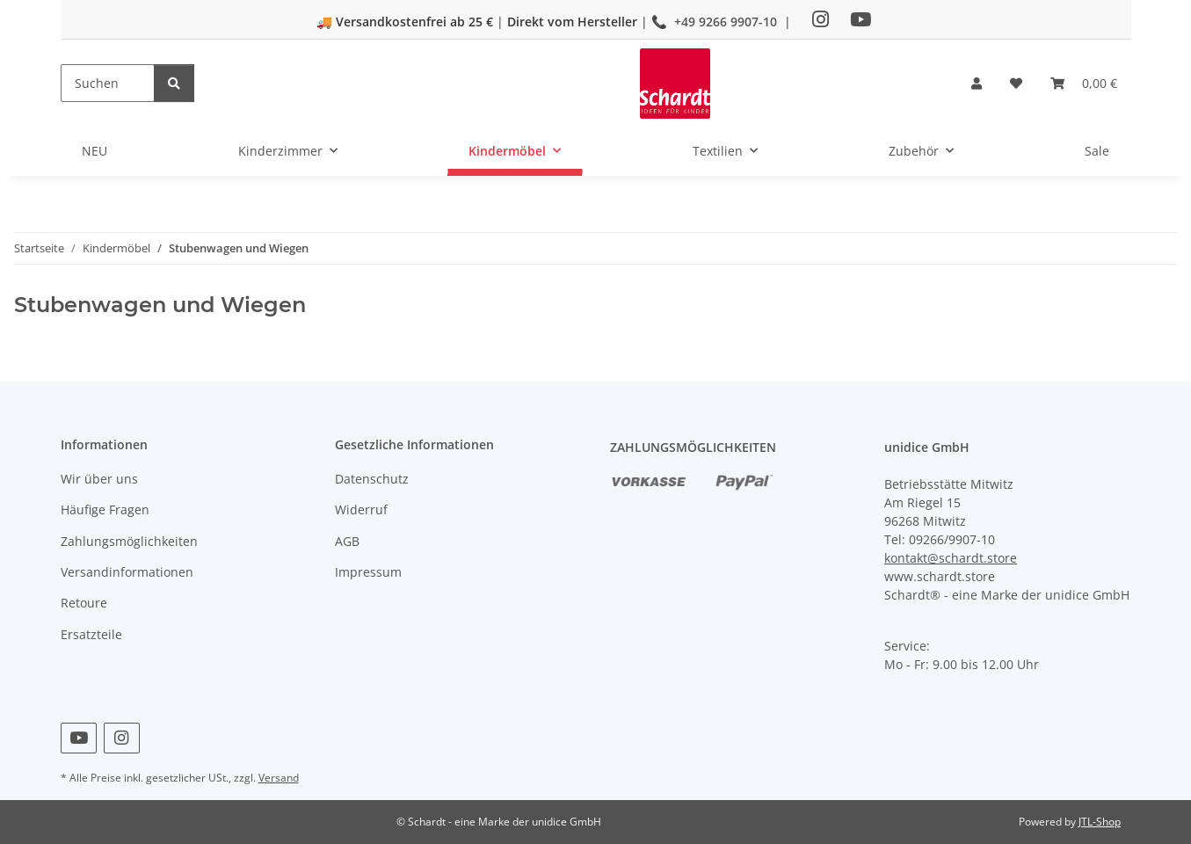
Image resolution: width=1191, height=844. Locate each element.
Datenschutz (372, 478)
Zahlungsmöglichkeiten (129, 541)
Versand (278, 777)
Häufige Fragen (105, 509)
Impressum (368, 572)
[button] (976, 83)
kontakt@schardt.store (950, 557)
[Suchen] (108, 83)
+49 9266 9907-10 (725, 21)
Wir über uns (99, 478)
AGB (347, 541)
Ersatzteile (91, 634)
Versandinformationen (127, 572)
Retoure (84, 602)
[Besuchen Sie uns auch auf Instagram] (122, 738)
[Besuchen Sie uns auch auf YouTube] (79, 738)
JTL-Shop (1099, 821)
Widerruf (361, 509)
